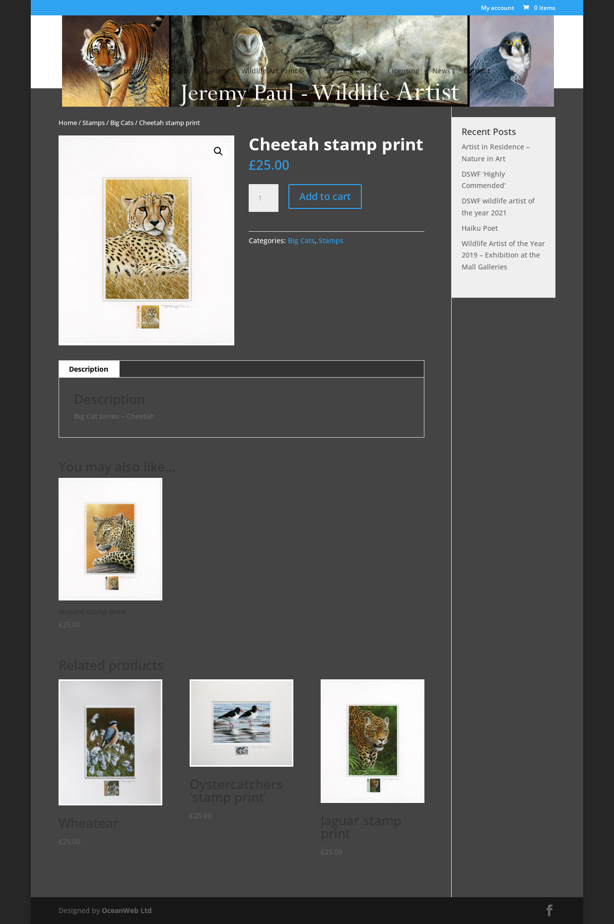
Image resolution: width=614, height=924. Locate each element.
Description (88, 369)
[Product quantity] (263, 198)
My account (497, 8)
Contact (477, 71)
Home (134, 71)
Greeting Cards (349, 71)
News (441, 71)
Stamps (93, 122)
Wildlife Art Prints (271, 71)
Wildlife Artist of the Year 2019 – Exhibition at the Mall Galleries (503, 255)
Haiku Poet (480, 228)
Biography (174, 71)
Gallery (216, 71)
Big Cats (122, 122)
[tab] (89, 369)
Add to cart (325, 196)
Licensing (403, 71)
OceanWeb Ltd (127, 910)
